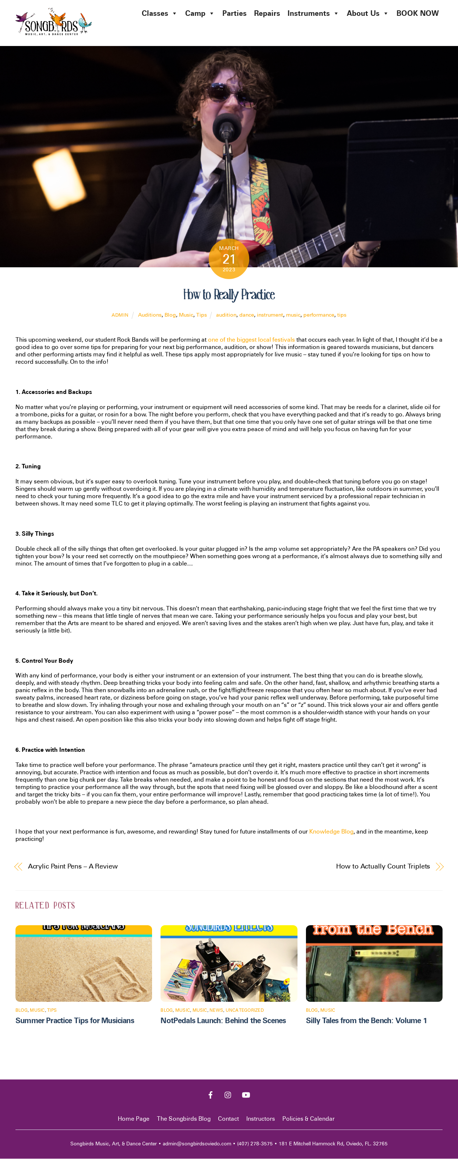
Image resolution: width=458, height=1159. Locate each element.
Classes (160, 13)
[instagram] (228, 1094)
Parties (234, 13)
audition (226, 315)
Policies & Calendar (308, 1119)
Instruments (313, 13)
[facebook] (210, 1094)
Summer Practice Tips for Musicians (74, 1020)
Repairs (267, 13)
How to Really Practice (229, 295)
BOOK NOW (418, 13)
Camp (200, 13)
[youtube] (246, 1094)
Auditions (150, 315)
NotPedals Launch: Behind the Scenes (223, 1020)
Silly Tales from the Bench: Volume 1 (366, 1020)
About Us (368, 13)
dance (246, 315)
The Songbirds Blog (184, 1119)
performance (318, 315)
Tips (201, 315)
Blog (170, 315)
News (216, 1010)
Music (186, 315)
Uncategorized (245, 1010)
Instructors (260, 1119)
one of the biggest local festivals (251, 340)
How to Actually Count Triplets (383, 866)
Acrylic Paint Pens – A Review (73, 866)
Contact (228, 1119)
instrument (270, 315)
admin (120, 315)
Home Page (133, 1119)
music (293, 315)
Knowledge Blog (331, 831)
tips (341, 315)
